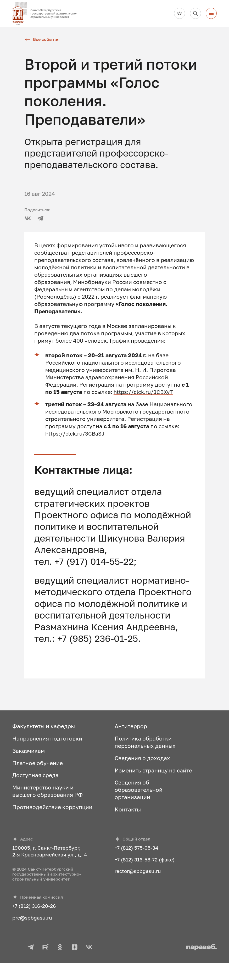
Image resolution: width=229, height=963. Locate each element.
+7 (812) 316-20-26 (34, 906)
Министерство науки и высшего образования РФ (47, 791)
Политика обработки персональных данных (145, 742)
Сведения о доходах (142, 758)
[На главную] (47, 13)
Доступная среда (35, 775)
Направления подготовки (47, 738)
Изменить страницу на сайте (153, 770)
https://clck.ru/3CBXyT (144, 391)
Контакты (128, 809)
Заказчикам (28, 750)
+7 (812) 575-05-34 (136, 848)
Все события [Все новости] (41, 39)
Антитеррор (131, 726)
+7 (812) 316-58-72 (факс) (145, 859)
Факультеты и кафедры (43, 726)
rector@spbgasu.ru (138, 871)
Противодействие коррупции (52, 807)
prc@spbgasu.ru (32, 918)
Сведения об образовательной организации (139, 789)
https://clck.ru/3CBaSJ (76, 433)
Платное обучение (37, 763)
